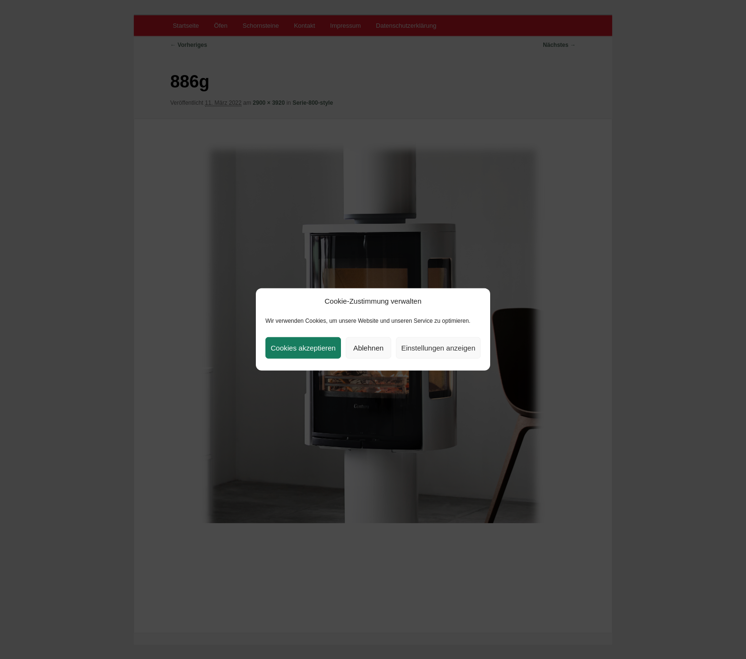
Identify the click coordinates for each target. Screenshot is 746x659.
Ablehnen (368, 348)
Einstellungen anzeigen (438, 348)
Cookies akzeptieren (303, 348)
